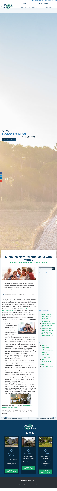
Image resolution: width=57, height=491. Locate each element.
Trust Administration (47, 366)
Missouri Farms (46, 357)
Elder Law (44, 345)
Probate (44, 363)
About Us (26, 11)
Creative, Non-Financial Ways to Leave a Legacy (47, 320)
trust (43, 364)
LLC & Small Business (48, 356)
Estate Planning (45, 3)
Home (25, 3)
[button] (9, 139)
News (43, 359)
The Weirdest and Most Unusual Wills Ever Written (47, 325)
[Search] (53, 269)
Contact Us (47, 11)
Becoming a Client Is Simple (30, 7)
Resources (49, 7)
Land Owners (45, 354)
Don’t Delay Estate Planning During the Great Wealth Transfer (48, 330)
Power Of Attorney (47, 361)
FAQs (43, 349)
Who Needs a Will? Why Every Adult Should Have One (47, 314)
